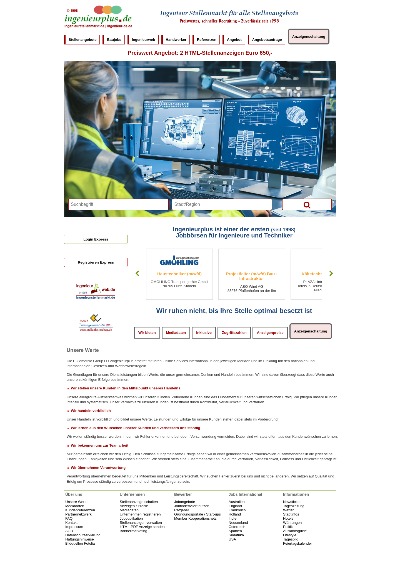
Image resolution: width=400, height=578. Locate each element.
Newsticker (292, 502)
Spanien (235, 531)
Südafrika (236, 535)
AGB (69, 531)
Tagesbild (290, 539)
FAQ (68, 518)
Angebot (234, 39)
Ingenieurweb (143, 39)
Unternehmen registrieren (140, 514)
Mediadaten (176, 333)
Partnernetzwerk (78, 514)
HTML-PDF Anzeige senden (142, 527)
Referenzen (206, 39)
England (235, 506)
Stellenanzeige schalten (139, 502)
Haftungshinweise (79, 539)
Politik (288, 527)
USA (232, 539)
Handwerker (176, 39)
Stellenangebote (82, 39)
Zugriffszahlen (234, 333)
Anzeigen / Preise (134, 506)
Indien (233, 518)
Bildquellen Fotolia (80, 543)
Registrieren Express (96, 262)
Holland (235, 514)
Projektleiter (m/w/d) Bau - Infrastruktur (251, 276)
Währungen (292, 523)
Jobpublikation (131, 518)
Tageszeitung (293, 506)
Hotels (288, 518)
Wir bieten (147, 333)
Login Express (95, 239)
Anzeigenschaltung (308, 36)
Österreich (237, 527)
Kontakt (71, 523)
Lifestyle (289, 535)
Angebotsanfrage (267, 39)
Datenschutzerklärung (82, 535)
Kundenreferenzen (80, 510)
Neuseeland (238, 523)
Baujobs (114, 39)
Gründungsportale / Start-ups (197, 514)
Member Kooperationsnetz (195, 518)
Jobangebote (184, 502)
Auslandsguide (295, 531)
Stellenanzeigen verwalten (141, 523)
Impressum (74, 527)
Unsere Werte (76, 502)
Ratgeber (181, 510)
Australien (237, 502)
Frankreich (237, 510)
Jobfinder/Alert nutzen (191, 506)
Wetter (288, 510)
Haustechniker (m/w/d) (179, 273)
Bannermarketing (133, 531)
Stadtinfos (291, 514)
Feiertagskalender (297, 543)
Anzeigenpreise (270, 333)
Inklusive (204, 333)
